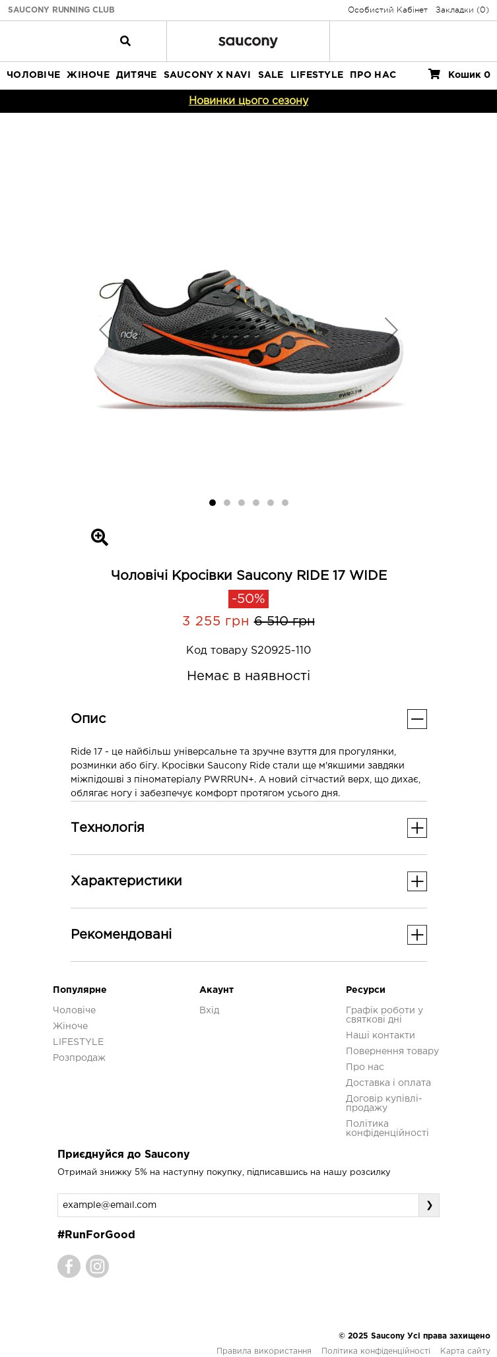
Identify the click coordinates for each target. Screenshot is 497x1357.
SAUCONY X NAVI (207, 75)
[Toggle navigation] (125, 41)
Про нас (365, 1067)
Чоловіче (33, 75)
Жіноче (88, 75)
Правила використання (264, 1351)
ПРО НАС (373, 75)
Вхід (209, 1011)
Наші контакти (380, 1036)
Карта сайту (465, 1351)
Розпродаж (79, 1058)
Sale (271, 75)
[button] (106, 329)
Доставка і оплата (388, 1083)
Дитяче (136, 75)
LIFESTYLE (317, 75)
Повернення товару (392, 1052)
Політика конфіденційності (375, 1351)
